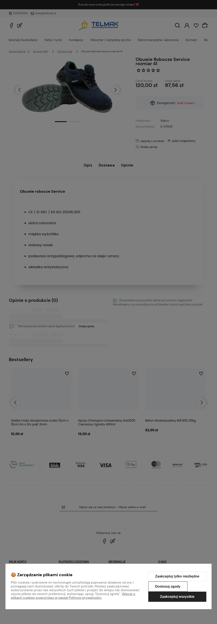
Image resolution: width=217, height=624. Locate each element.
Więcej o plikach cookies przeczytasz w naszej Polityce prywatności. (73, 596)
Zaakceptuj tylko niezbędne (177, 576)
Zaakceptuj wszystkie (177, 596)
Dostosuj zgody (167, 586)
